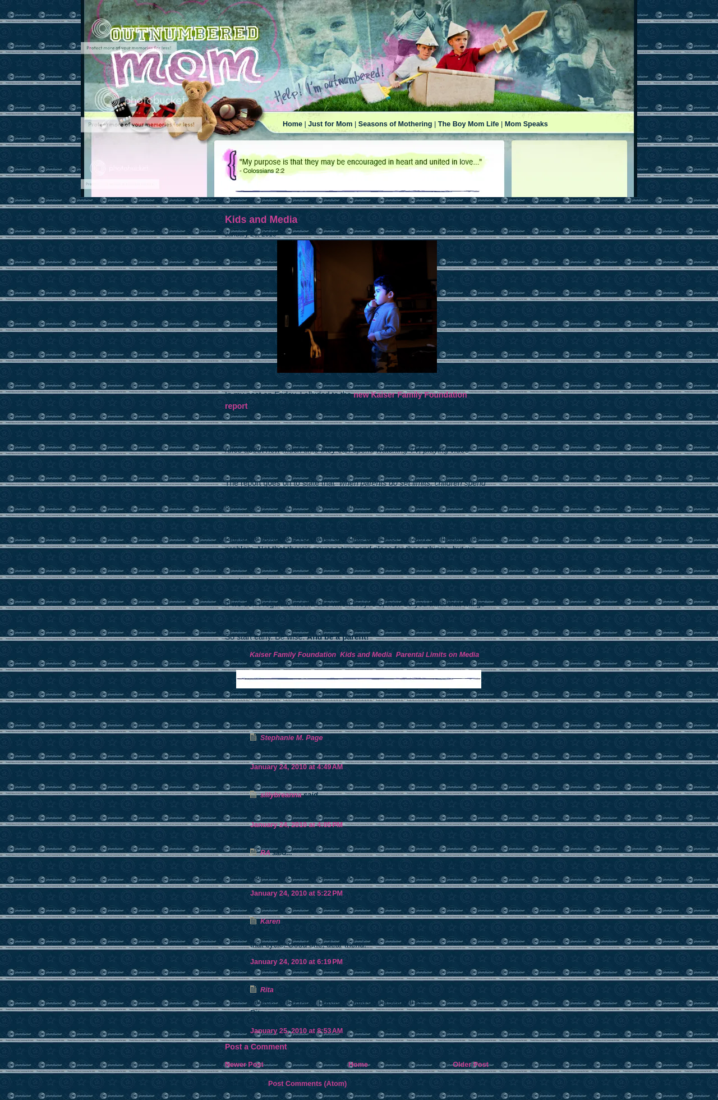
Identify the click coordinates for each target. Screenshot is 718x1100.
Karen (270, 921)
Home (292, 124)
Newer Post (244, 1065)
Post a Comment (256, 1046)
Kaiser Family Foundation (293, 655)
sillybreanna (281, 795)
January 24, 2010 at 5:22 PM (296, 893)
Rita (267, 990)
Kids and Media (261, 219)
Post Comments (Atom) (307, 1084)
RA (265, 853)
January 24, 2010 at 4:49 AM (296, 767)
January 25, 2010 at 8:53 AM (296, 1031)
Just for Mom (330, 124)
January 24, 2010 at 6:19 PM (296, 962)
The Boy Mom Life (468, 124)
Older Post (471, 1065)
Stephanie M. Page (291, 738)
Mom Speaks (526, 124)
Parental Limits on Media (438, 655)
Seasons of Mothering (395, 124)
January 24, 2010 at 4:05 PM (296, 825)
